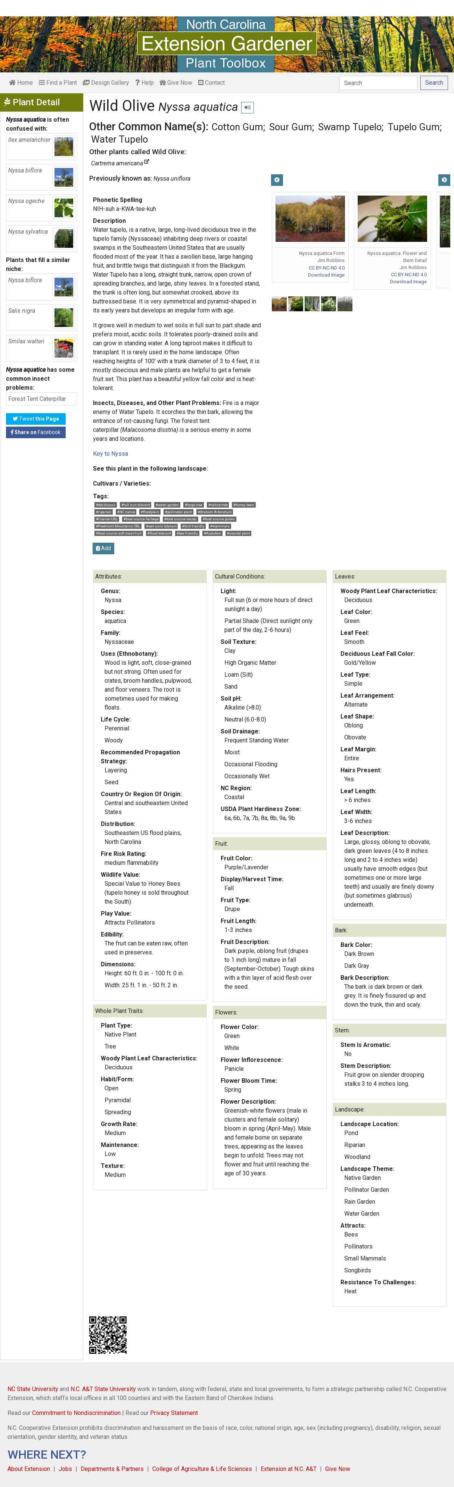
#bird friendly (193, 526)
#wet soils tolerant (161, 526)
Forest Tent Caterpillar (37, 398)
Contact (211, 82)
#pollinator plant (178, 512)
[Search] (378, 83)
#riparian (103, 512)
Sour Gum (290, 127)
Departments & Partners (112, 1468)
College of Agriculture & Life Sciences (202, 1468)
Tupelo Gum (414, 127)
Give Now (176, 82)
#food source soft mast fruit (119, 533)
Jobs (65, 1468)
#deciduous (105, 505)
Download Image (326, 275)
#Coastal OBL (107, 519)
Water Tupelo (119, 139)
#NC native (126, 512)
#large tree (193, 505)
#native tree (218, 505)
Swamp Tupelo (350, 127)
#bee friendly (187, 533)
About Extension (28, 1468)
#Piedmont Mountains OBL (118, 526)
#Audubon (212, 533)
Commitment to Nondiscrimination (76, 1412)
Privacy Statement (174, 1412)
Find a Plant (58, 82)
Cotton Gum (237, 127)
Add (103, 548)
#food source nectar (180, 519)
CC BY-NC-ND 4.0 (327, 268)
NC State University (32, 1389)
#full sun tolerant (135, 505)
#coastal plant (238, 533)
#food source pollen (219, 519)
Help (144, 82)
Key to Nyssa (110, 453)
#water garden (167, 505)
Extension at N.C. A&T (289, 1468)
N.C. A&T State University (103, 1389)
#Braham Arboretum (215, 512)
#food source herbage (141, 519)
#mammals (220, 526)
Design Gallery (106, 82)
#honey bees (243, 505)
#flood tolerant (159, 533)
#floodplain (150, 512)
